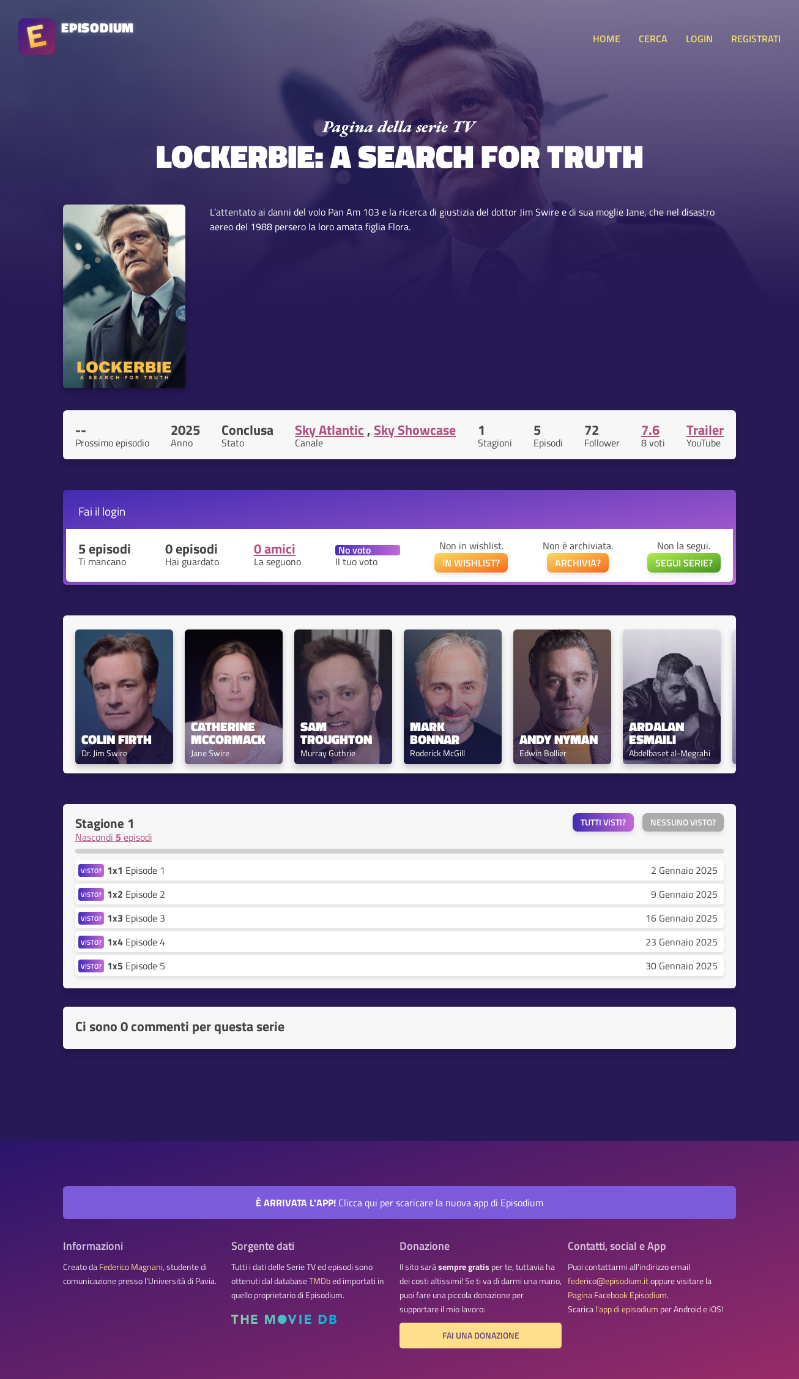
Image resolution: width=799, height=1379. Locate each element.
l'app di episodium (626, 1309)
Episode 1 (136, 870)
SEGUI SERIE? (684, 562)
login (113, 511)
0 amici (274, 548)
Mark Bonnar (434, 733)
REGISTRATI (756, 38)
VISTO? (91, 870)
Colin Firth (116, 739)
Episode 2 (136, 894)
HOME (606, 38)
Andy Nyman (558, 739)
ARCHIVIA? (578, 562)
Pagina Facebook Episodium (617, 1295)
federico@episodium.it (608, 1281)
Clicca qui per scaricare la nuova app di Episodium (399, 1202)
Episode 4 (136, 941)
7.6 (650, 429)
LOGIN (699, 38)
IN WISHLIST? (471, 562)
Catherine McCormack (228, 733)
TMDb (319, 1281)
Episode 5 (136, 965)
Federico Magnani (131, 1267)
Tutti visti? (603, 822)
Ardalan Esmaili (658, 733)
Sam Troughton (336, 733)
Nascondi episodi (113, 837)
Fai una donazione (480, 1335)
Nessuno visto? (683, 822)
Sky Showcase (415, 429)
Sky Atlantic (329, 429)
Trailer (705, 429)
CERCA (653, 38)
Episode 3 (136, 918)
